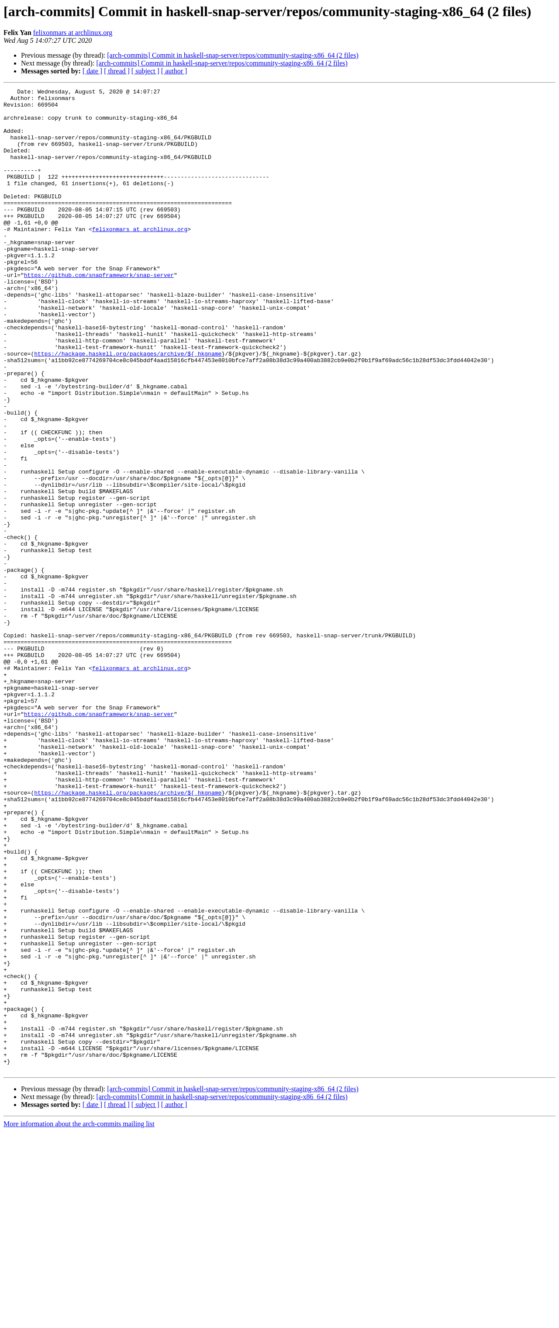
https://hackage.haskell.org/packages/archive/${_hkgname (127, 407)
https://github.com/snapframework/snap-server (99, 313)
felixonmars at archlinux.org (72, 32)
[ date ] (92, 71)
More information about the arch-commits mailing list (79, 1320)
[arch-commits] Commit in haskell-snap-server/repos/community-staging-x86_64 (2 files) (232, 55)
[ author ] (174, 71)
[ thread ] (117, 71)
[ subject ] (145, 71)
